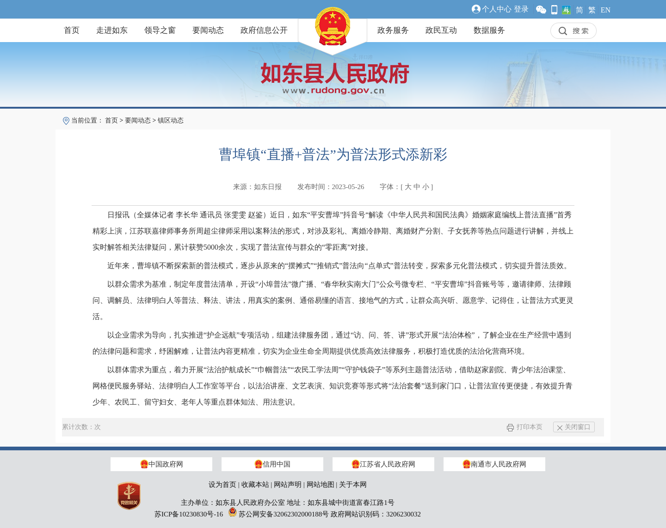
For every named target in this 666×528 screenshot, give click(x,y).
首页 (72, 30)
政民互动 (441, 30)
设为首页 (222, 484)
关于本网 (353, 484)
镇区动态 (171, 120)
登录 (521, 9)
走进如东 (112, 30)
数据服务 (489, 30)
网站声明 (288, 484)
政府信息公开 (264, 30)
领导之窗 (160, 30)
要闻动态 (208, 30)
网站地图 (320, 484)
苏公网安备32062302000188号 (284, 514)
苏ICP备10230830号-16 (188, 514)
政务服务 (393, 30)
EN (605, 10)
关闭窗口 (574, 427)
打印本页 (525, 427)
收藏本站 (255, 484)
